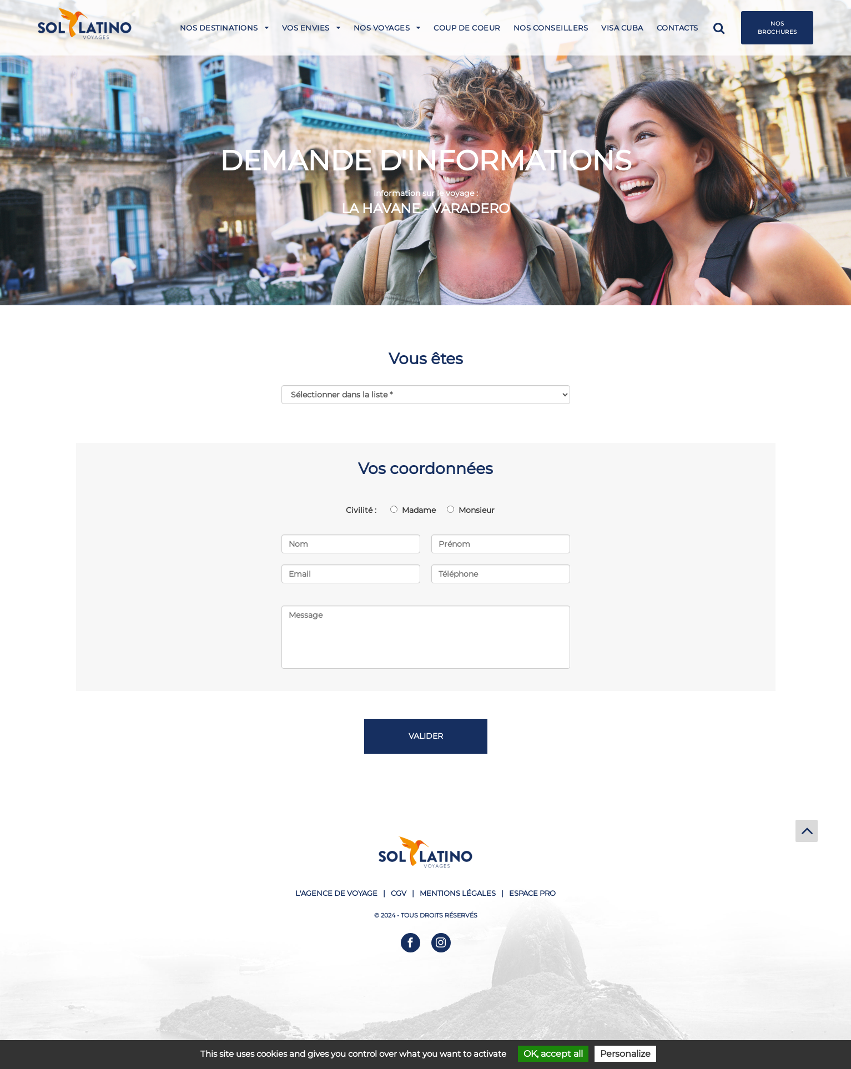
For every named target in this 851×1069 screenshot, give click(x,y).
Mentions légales (458, 893)
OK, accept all (553, 1053)
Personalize (625, 1053)
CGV (398, 893)
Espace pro (532, 893)
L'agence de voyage (336, 893)
